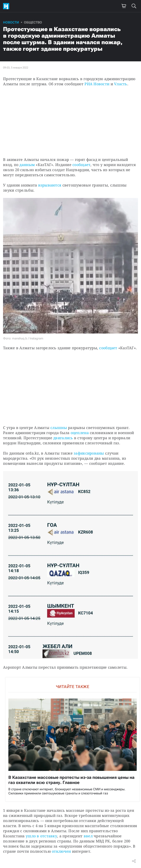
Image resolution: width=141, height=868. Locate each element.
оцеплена (80, 432)
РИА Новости (96, 83)
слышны (58, 427)
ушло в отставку (41, 835)
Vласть (120, 83)
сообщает (81, 164)
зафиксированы (89, 453)
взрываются (49, 185)
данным (27, 164)
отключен (61, 851)
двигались (63, 437)
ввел (88, 835)
